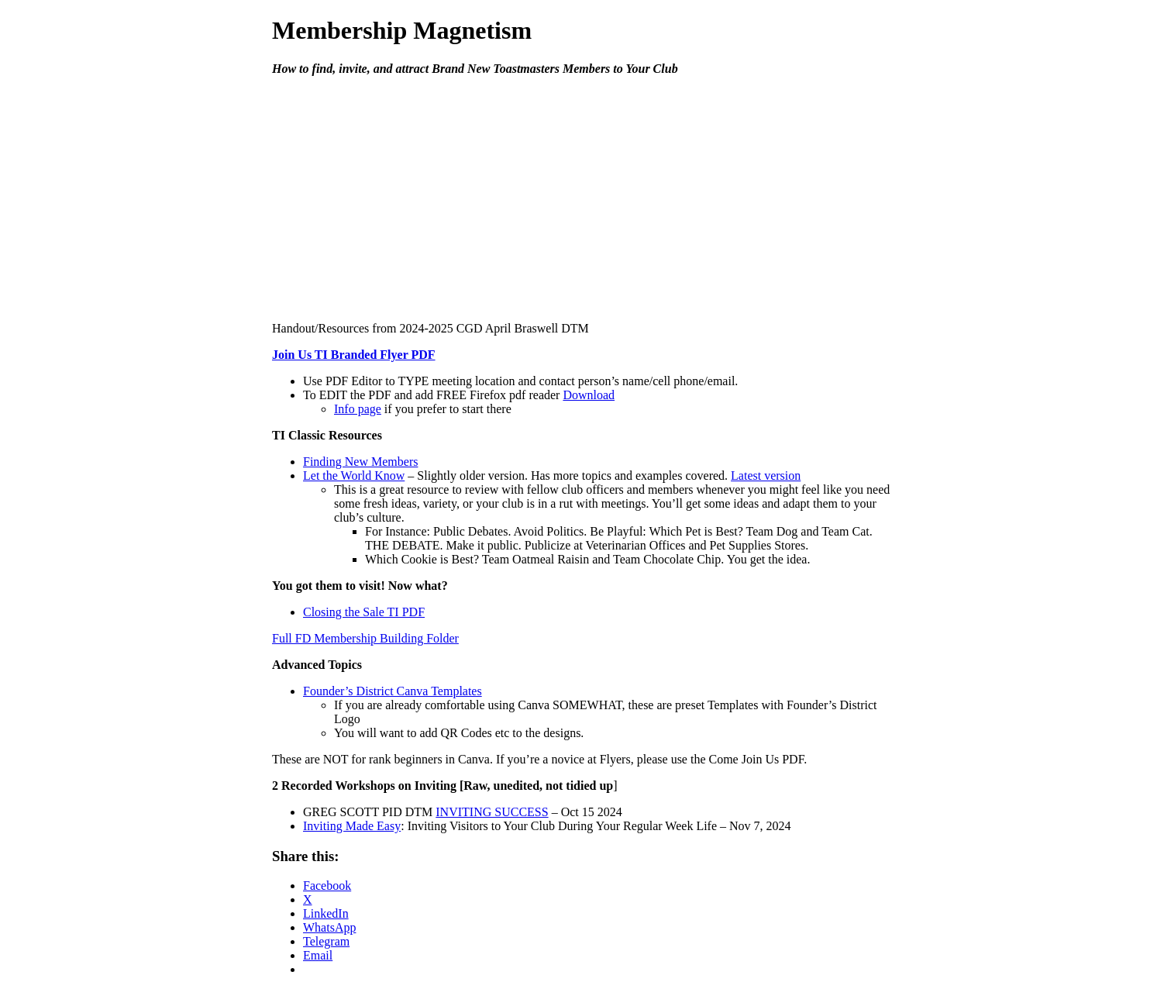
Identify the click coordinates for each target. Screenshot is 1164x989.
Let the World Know (354, 475)
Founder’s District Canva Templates (392, 691)
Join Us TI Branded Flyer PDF (354, 354)
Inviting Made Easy (352, 825)
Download (589, 394)
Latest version (766, 475)
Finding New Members (360, 461)
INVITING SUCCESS (492, 811)
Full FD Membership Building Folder (365, 638)
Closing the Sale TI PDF (364, 612)
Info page (357, 408)
